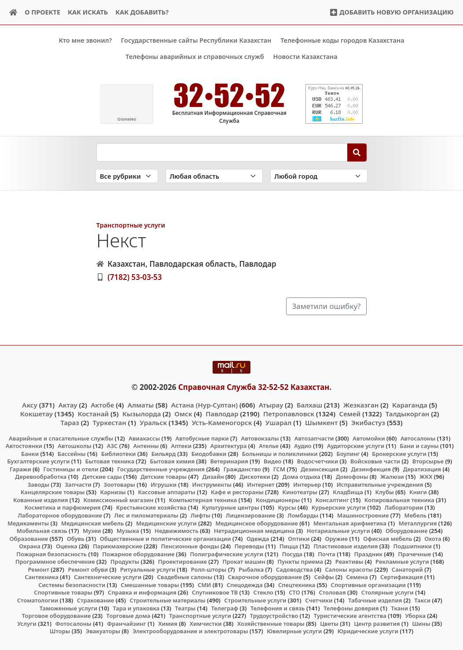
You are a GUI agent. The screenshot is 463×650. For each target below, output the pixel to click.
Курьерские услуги (339, 507)
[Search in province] (214, 176)
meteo (127, 119)
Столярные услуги (387, 592)
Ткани (399, 608)
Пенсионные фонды (190, 546)
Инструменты (212, 484)
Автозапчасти (314, 438)
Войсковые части (375, 461)
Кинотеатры (300, 492)
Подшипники (412, 546)
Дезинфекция (371, 469)
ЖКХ (425, 477)
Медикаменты (28, 523)
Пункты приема (300, 562)
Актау (68, 404)
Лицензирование (250, 515)
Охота (432, 538)
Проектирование (182, 562)
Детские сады (102, 477)
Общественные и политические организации (165, 538)
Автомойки (369, 438)
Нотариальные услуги (338, 531)
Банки (30, 453)
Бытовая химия (172, 461)
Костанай (93, 413)
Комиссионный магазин (119, 500)
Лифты (200, 515)
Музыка (128, 531)
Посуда (292, 554)
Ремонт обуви (88, 569)
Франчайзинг (126, 623)
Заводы (38, 484)
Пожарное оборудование (138, 554)
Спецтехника (296, 585)
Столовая (332, 592)
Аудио (303, 446)
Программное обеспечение (55, 562)
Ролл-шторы (209, 569)
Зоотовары (119, 484)
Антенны (146, 446)
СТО (294, 592)
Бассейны (72, 453)
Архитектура (228, 446)
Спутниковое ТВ (215, 592)
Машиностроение (363, 515)
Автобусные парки (202, 438)
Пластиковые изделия (346, 546)
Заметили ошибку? (326, 306)
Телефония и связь (277, 608)
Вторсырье (428, 461)
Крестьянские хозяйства (151, 507)
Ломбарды (302, 515)
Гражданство (242, 469)
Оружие (336, 538)
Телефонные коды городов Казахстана (342, 40)
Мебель (415, 515)
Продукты (125, 562)
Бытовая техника (110, 461)
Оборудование (407, 531)
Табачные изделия (375, 600)
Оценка (66, 546)
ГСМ (279, 469)
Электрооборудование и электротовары (190, 631)
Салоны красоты (349, 569)
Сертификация (401, 577)
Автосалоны (418, 438)
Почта (326, 554)
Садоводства (294, 569)
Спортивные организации (368, 585)
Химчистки (206, 623)
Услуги (27, 623)
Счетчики (318, 600)
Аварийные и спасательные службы (61, 438)
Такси (422, 600)
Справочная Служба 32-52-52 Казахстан (254, 387)
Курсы (287, 507)
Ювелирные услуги (294, 631)
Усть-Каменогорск (222, 422)
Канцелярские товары (53, 492)
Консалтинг (332, 500)
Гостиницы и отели (71, 469)
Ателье (269, 446)
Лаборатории (404, 507)
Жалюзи (392, 477)
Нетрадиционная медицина (254, 531)
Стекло (264, 592)
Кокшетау (36, 413)
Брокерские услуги (399, 453)
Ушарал (278, 422)
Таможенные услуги (69, 608)
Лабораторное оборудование (60, 515)
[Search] (357, 152)
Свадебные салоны (185, 577)
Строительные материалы (167, 600)
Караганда (409, 404)
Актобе (102, 404)
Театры (185, 608)
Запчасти (78, 484)
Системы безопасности (71, 585)
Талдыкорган (408, 413)
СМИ (204, 585)
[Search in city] (318, 176)
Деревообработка (40, 477)
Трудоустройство (274, 616)
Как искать (88, 12)
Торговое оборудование (56, 616)
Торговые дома (129, 616)
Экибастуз (368, 422)
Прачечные (414, 554)
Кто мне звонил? (85, 40)
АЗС (112, 446)
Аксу (29, 404)
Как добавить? (142, 12)
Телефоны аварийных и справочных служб (194, 56)
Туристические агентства (350, 616)
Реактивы (349, 562)
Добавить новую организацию (391, 12)
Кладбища (348, 492)
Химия (168, 623)
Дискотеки (254, 477)
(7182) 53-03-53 (134, 277)
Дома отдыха (301, 477)
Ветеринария (229, 461)
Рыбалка (251, 569)
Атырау (271, 404)
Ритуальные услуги (147, 569)
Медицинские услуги (166, 523)
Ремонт (38, 569)
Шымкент (321, 422)
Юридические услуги (368, 631)
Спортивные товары (63, 592)
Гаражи (20, 469)
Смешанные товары (150, 585)
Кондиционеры (278, 500)
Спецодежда (245, 585)
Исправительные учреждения (380, 484)
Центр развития (377, 623)
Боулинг (348, 453)
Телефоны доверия (351, 608)
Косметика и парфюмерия (62, 507)
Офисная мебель (387, 538)
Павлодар (222, 413)
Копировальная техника (399, 500)
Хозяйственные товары (271, 623)
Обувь (76, 538)
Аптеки (181, 446)
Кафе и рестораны (237, 492)
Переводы (249, 546)
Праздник (368, 554)
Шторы (60, 631)
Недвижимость (176, 531)
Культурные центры (230, 507)
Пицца (288, 546)
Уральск (153, 422)
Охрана (29, 546)
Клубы (384, 492)
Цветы (329, 623)
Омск (183, 413)
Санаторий (407, 569)
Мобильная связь (42, 531)
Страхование (95, 600)
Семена (357, 577)
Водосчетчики (317, 461)
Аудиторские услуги (355, 446)
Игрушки (163, 484)
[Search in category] (127, 176)
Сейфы (324, 577)
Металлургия (418, 523)
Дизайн (213, 477)
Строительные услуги (255, 600)
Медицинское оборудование (256, 523)
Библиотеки (118, 453)
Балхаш (309, 404)
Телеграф (225, 608)
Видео (273, 461)
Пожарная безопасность (51, 554)
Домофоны (352, 477)
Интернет (260, 484)
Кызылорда (141, 413)
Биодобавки (209, 453)
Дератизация (422, 469)
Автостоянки (24, 446)
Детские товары (163, 477)
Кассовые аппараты (166, 492)
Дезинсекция (320, 469)
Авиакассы (144, 438)
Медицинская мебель (92, 523)
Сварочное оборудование (265, 577)
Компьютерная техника (203, 500)
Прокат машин (243, 562)
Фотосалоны (73, 623)
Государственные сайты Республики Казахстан (196, 40)
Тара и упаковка (136, 608)
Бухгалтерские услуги (38, 461)
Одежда (257, 538)
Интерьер (307, 484)
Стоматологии (38, 600)
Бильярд (163, 453)
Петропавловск (288, 413)
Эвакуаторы (103, 631)
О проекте (42, 12)
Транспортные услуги (130, 225)
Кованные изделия (40, 500)
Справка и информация (142, 592)
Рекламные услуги (402, 562)
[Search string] (222, 152)
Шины (421, 623)
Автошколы (74, 446)
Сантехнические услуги (108, 577)
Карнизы (113, 492)
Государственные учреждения (161, 469)
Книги (418, 492)
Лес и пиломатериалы (146, 515)
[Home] (13, 12)
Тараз (69, 422)
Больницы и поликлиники (280, 453)
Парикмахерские (117, 546)
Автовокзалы (260, 438)
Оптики (298, 538)
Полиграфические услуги (226, 554)
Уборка (415, 616)
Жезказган (360, 404)
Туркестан (109, 422)
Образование (29, 538)
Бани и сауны (419, 446)
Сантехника (42, 577)
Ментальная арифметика (349, 523)
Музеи (92, 531)
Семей (350, 413)
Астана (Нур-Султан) (204, 404)
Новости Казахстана (305, 56)
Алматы (141, 404)
